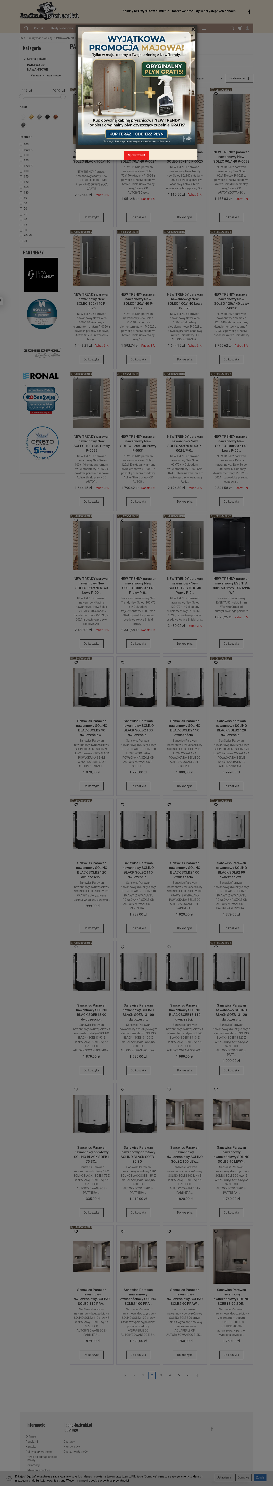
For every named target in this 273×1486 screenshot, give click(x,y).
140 (24, 176)
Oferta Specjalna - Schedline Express (137, 28)
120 (24, 160)
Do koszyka (91, 217)
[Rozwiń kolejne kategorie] (203, 28)
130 (24, 171)
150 (24, 182)
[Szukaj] (232, 28)
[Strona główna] (66, 11)
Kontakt (39, 28)
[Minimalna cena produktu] (24, 90)
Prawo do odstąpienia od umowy (41, 1457)
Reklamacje (33, 1463)
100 (24, 144)
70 (23, 208)
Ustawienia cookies (38, 1468)
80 (23, 219)
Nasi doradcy (72, 1445)
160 (24, 187)
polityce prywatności (116, 1480)
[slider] (21, 96)
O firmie (31, 1435)
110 (24, 155)
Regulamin (32, 1440)
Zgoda (260, 1477)
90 (23, 230)
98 (23, 241)
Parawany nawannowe (161, 60)
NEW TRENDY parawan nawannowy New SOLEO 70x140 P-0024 (138, 157)
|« (125, 1376)
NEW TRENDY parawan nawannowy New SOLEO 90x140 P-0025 (185, 157)
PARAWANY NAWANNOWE (37, 67)
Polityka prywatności (39, 1450)
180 (24, 192)
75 (23, 214)
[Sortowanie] (239, 78)
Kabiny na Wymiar (182, 28)
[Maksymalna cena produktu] (56, 90)
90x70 (26, 235)
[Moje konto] (247, 28)
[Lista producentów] (198, 78)
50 (23, 198)
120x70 (26, 166)
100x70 (26, 150)
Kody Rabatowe (62, 28)
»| (197, 1376)
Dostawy (69, 1440)
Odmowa (243, 1477)
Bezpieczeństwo (92, 28)
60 (23, 203)
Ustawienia (224, 1477)
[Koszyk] (240, 28)
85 (23, 225)
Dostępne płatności (76, 1450)
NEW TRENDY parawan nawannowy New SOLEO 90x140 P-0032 (231, 157)
